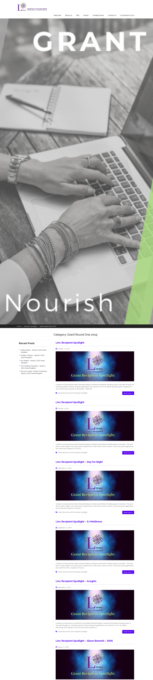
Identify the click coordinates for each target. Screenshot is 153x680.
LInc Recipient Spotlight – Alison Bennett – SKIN (84, 640)
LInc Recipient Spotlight (70, 342)
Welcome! (57, 15)
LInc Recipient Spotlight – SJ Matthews (79, 521)
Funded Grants (98, 15)
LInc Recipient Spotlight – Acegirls (76, 581)
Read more (127, 393)
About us (68, 15)
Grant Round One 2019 (66, 393)
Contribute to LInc (127, 15)
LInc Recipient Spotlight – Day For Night (79, 461)
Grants (86, 15)
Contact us (112, 15)
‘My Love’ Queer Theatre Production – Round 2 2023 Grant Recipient (34, 372)
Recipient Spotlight (81, 393)
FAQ (77, 15)
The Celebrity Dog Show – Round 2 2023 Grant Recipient (33, 367)
